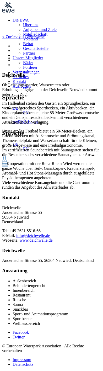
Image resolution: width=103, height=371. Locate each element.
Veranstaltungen (26, 72)
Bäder (28, 62)
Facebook (21, 332)
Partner (29, 53)
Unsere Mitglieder (28, 58)
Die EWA (21, 20)
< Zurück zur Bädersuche (23, 37)
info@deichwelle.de (33, 235)
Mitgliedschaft (35, 34)
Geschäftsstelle (35, 48)
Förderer (30, 67)
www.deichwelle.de (36, 240)
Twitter (19, 337)
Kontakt (19, 81)
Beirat (28, 43)
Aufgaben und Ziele (40, 29)
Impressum (22, 359)
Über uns (30, 25)
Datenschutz (23, 364)
